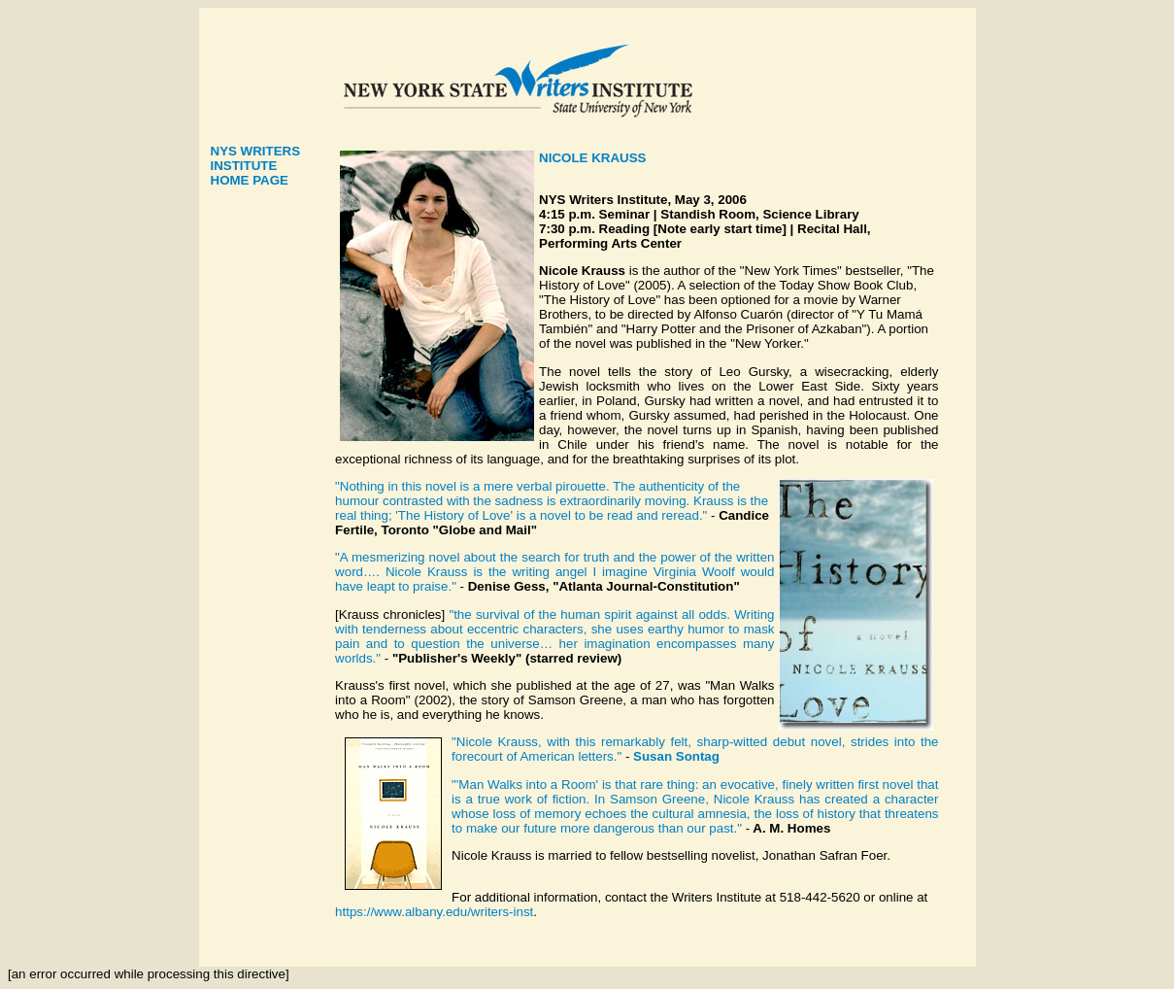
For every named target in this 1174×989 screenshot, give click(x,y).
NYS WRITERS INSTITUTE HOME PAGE (256, 166)
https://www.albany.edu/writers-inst (434, 911)
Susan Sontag (676, 756)
